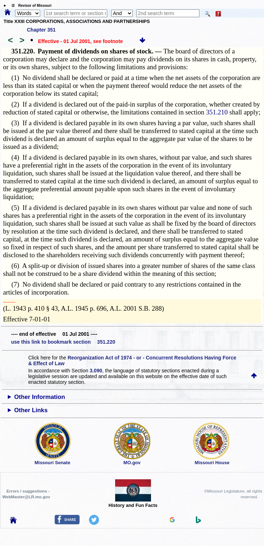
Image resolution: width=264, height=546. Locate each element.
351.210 (217, 112)
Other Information (39, 397)
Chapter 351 (41, 30)
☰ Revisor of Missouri (30, 6)
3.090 (96, 370)
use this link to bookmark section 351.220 (63, 342)
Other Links (31, 410)
